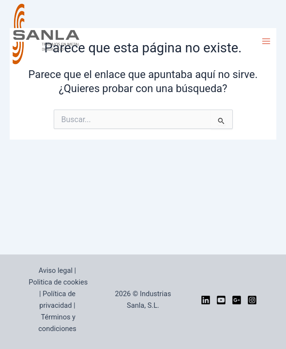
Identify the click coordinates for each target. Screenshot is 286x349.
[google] (236, 300)
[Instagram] (252, 300)
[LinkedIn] (206, 300)
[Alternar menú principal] (266, 41)
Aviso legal (56, 270)
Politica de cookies (58, 282)
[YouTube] (221, 300)
